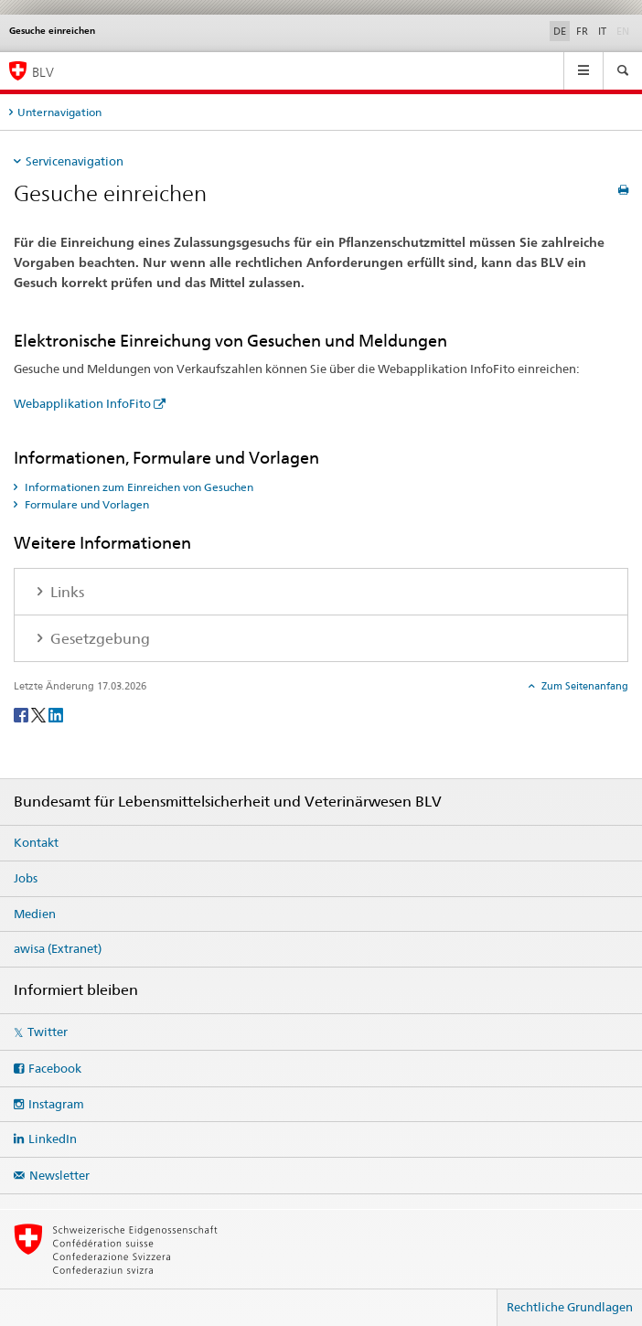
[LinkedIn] (55, 714)
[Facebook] (22, 714)
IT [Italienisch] (602, 31)
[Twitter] (39, 714)
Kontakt (36, 842)
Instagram (56, 1103)
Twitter (47, 1031)
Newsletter (59, 1175)
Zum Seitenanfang (583, 685)
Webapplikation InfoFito (82, 403)
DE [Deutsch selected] (559, 31)
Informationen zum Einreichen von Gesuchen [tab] (137, 487)
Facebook (54, 1068)
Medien (35, 913)
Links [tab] (65, 592)
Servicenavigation (74, 161)
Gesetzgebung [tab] (98, 638)
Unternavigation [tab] (59, 112)
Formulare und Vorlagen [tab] (85, 504)
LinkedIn (52, 1138)
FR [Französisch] (582, 31)
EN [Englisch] (624, 30)
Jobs (25, 878)
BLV (43, 72)
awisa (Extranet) (58, 948)
